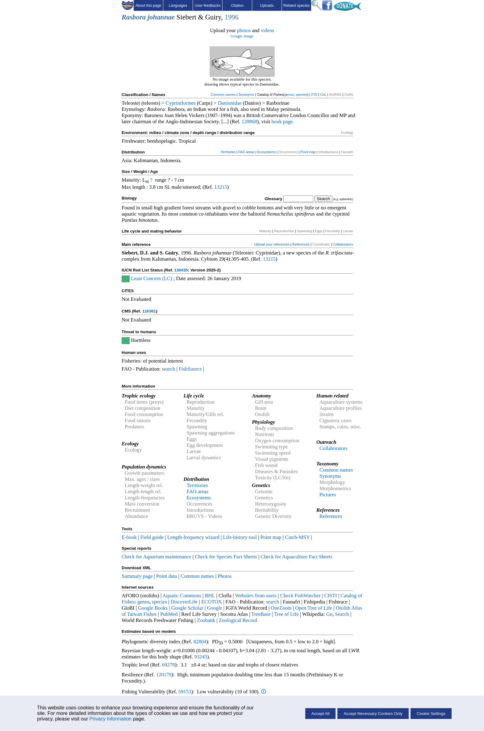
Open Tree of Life (313, 608)
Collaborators (343, 244)
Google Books (153, 608)
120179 (163, 675)
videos (267, 30)
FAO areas (246, 152)
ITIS (314, 94)
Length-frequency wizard (193, 537)
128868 (249, 121)
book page (282, 121)
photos (244, 30)
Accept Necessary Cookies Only (373, 713)
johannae (161, 17)
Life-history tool (240, 537)
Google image (241, 36)
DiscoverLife (184, 602)
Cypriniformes (181, 103)
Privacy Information (111, 718)
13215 (220, 187)
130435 (181, 270)
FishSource (190, 369)
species (301, 94)
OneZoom (281, 608)
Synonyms (246, 94)
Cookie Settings (431, 713)
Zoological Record (238, 620)
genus (289, 94)
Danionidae (230, 103)
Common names (223, 94)
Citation (237, 5)
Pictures (327, 495)
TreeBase (260, 614)
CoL (323, 94)
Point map (308, 152)
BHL (210, 596)
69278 (168, 665)
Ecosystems (266, 152)
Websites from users (256, 596)
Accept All (320, 713)
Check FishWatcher (300, 596)
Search (342, 614)
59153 (184, 692)
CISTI (330, 596)
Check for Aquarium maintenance (156, 557)
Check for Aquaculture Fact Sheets (296, 557)
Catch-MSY (297, 537)
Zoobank (206, 620)
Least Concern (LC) (151, 278)
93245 (200, 657)
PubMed (168, 614)
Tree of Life (286, 614)
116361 (149, 311)
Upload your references (272, 244)
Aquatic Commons (181, 596)
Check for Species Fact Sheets (226, 557)
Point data (166, 576)
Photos (225, 576)
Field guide (152, 537)
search (168, 369)
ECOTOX (211, 602)
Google (214, 608)
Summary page (137, 576)
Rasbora (134, 17)
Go (329, 614)
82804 (200, 642)
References (301, 244)
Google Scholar (187, 608)
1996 (231, 17)
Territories (228, 152)
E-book (129, 537)
